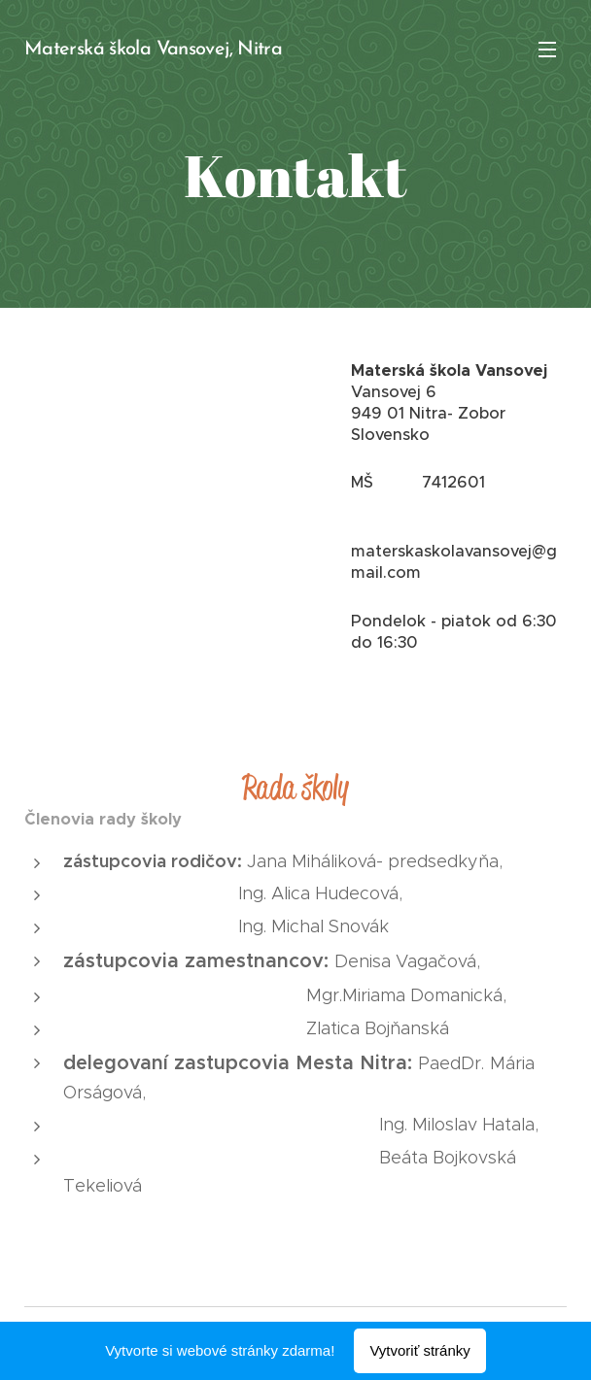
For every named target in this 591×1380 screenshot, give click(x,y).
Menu (547, 49)
